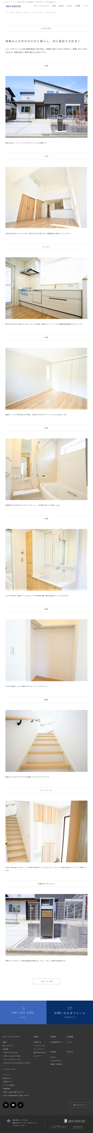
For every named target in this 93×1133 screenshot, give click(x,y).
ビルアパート (38, 1056)
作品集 (36, 1037)
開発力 (5, 1042)
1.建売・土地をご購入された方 (13, 1092)
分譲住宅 (53, 1037)
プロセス (53, 1057)
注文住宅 (53, 1052)
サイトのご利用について (55, 1127)
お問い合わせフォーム (80, 1105)
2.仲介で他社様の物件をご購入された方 (16, 1095)
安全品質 (6, 1049)
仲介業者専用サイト (56, 1042)
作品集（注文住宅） (56, 1064)
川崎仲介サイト (8, 1082)
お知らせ (70, 1052)
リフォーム (6, 1075)
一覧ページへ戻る (46, 981)
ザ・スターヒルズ (39, 1045)
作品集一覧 (37, 1042)
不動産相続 (6, 1088)
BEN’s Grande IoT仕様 (12, 1056)
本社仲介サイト (8, 1078)
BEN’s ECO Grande (11, 1052)
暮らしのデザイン (8, 1045)
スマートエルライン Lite (12, 1059)
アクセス (70, 1042)
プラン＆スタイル (56, 1061)
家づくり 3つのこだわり (11, 1037)
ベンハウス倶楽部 (8, 1085)
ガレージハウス (39, 1049)
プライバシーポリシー (65, 1127)
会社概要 (70, 1037)
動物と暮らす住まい (40, 1052)
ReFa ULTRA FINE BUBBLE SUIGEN (17, 1063)
